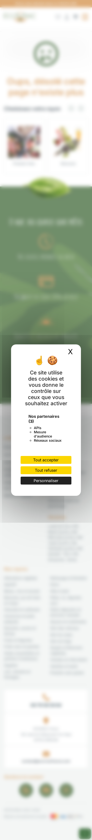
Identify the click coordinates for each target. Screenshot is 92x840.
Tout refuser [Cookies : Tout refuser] (46, 470)
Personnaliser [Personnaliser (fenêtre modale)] (46, 480)
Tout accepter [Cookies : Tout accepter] (46, 459)
